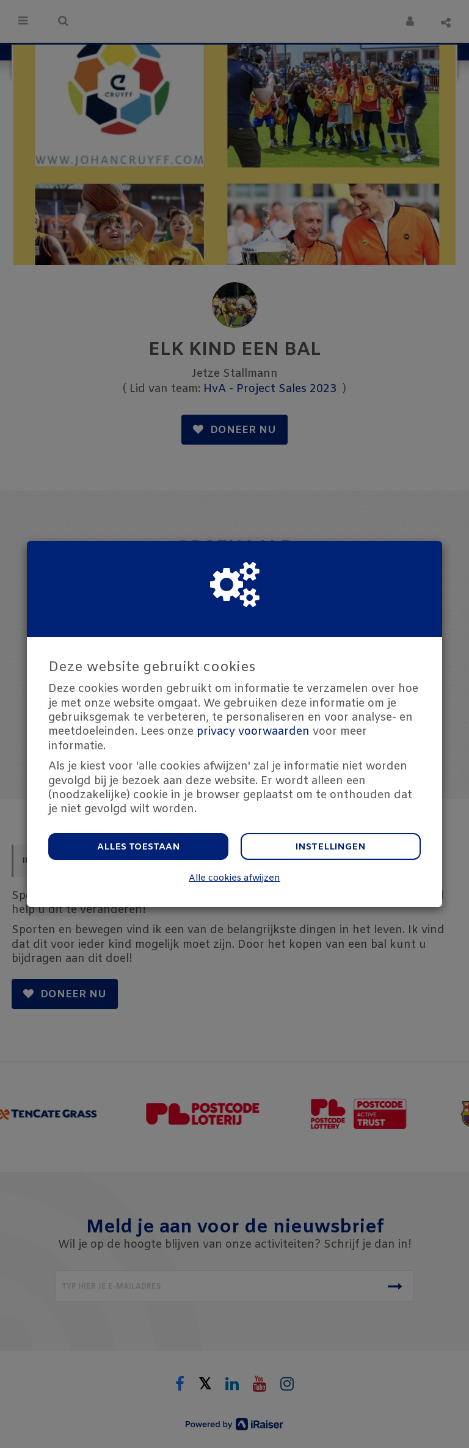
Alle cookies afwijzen (234, 878)
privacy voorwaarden (253, 731)
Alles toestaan (138, 847)
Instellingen (331, 847)
